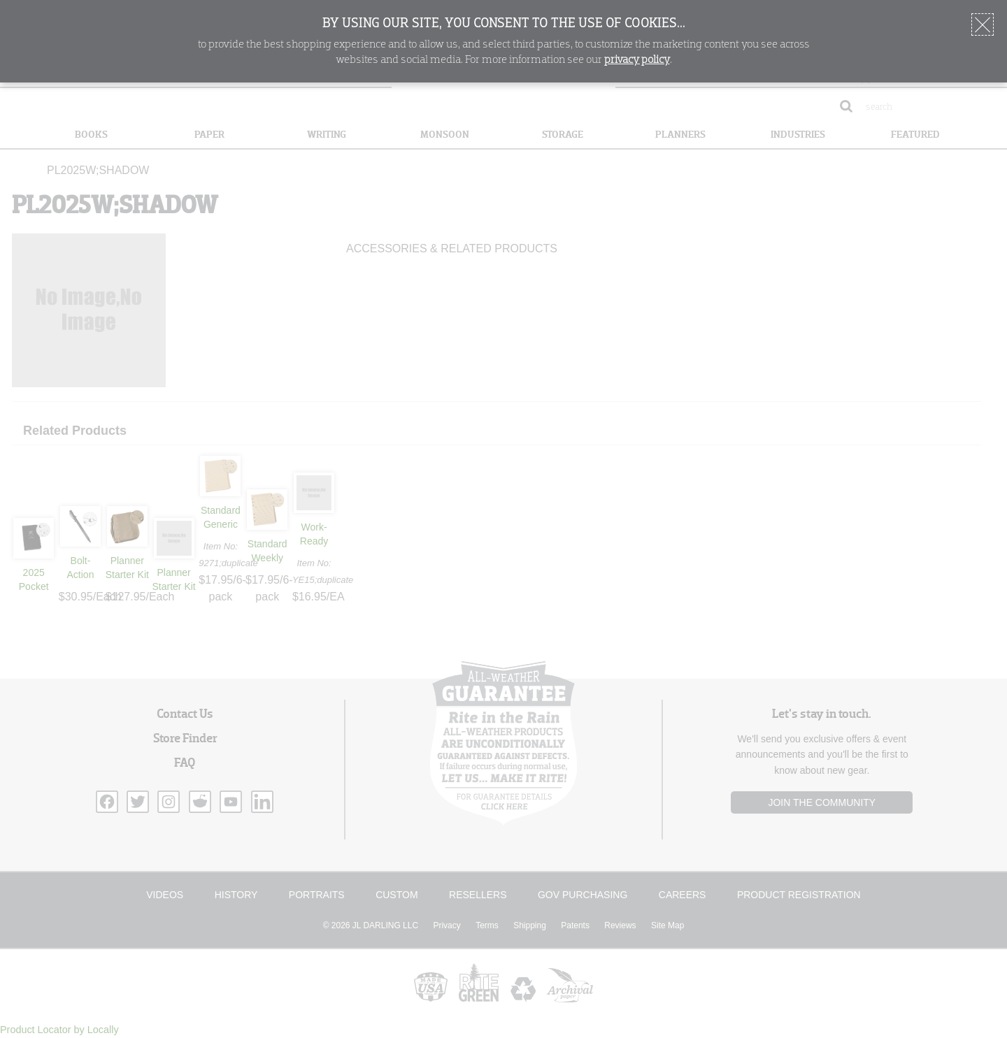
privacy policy (637, 60)
